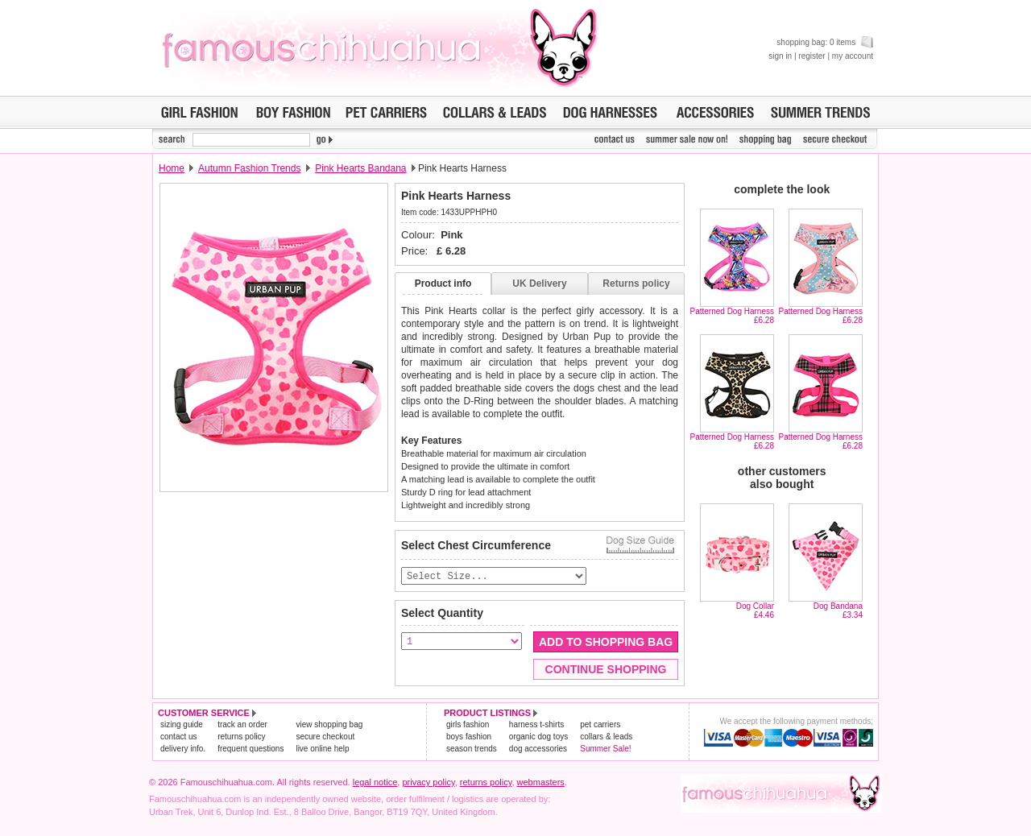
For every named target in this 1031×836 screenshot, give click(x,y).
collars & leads (606, 737)
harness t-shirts (536, 725)
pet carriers (600, 725)
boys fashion (468, 737)
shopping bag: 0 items (824, 42)
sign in (780, 56)
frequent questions (250, 749)
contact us (178, 737)
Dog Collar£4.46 (755, 610)
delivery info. (182, 749)
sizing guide (181, 725)
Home (171, 168)
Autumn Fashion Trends (249, 168)
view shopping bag (329, 725)
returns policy (241, 737)
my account (852, 56)
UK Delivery (539, 283)
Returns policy (635, 283)
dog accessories (538, 749)
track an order (242, 725)
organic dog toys (538, 737)
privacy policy (428, 783)
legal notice (375, 783)
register (811, 56)
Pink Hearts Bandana (360, 168)
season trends (471, 749)
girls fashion (467, 725)
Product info (443, 283)
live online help (322, 749)
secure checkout (325, 737)
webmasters (541, 783)
